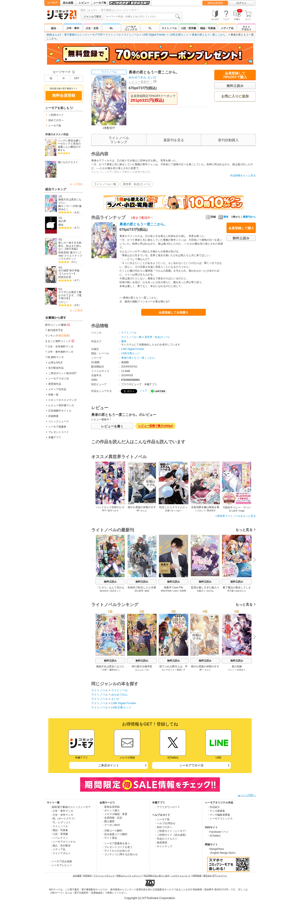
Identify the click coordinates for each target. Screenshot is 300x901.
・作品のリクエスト (165, 838)
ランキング (57, 335)
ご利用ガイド (56, 114)
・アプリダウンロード (167, 807)
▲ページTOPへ (247, 795)
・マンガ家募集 (216, 810)
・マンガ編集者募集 (218, 814)
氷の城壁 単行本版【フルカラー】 (68, 272)
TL (150, 28)
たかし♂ (63, 301)
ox (147, 670)
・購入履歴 (108, 821)
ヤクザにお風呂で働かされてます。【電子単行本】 (69, 295)
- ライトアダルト (61, 853)
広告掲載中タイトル (59, 410)
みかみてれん (138, 77)
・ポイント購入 (111, 810)
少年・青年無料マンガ (60, 351)
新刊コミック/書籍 (58, 324)
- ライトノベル (59, 826)
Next (253, 560)
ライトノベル (169, 28)
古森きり (201, 591)
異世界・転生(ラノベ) (136, 184)
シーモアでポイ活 (58, 378)
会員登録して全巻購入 (173, 312)
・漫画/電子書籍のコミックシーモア (70, 807)
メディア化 (227, 28)
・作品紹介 (213, 807)
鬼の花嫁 (237, 666)
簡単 (223, 216)
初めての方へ (56, 120)
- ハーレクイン (59, 837)
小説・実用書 (188, 28)
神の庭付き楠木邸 (142, 666)
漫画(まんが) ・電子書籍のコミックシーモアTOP (74, 34)
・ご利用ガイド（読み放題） (171, 834)
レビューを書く (112, 426)
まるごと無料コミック (60, 341)
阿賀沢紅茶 (64, 277)
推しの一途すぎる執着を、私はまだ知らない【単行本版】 (69, 245)
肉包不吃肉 (166, 591)
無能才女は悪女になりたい (69, 201)
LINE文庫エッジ (179, 34)
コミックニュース (58, 421)
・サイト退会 (109, 837)
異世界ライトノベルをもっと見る (236, 515)
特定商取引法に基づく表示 (156, 875)
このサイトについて (180, 875)
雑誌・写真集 (208, 28)
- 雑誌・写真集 (59, 830)
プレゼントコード (58, 432)
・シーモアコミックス (220, 818)
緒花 (147, 591)
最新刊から (249, 216)
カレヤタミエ (168, 670)
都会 (60, 224)
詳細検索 (53, 416)
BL (111, 28)
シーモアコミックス (130, 28)
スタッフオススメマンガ (62, 399)
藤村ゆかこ (114, 670)
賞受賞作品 (54, 383)
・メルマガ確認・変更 (114, 814)
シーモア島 (99, 2)
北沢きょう (115, 591)
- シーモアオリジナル (63, 841)
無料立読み (110, 581)
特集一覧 (53, 394)
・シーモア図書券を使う (116, 843)
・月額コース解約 (112, 830)
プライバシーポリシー (104, 875)
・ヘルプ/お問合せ (164, 823)
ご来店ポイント (108, 765)
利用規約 (87, 875)
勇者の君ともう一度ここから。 (210, 34)
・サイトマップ (163, 846)
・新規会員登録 (111, 806)
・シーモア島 (162, 819)
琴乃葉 (230, 591)
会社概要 (77, 875)
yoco (175, 591)
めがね (210, 591)
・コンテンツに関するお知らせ (120, 854)
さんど (207, 670)
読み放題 (68, 2)
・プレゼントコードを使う (117, 847)
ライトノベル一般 (105, 184)
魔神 (123, 341)
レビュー (84, 2)
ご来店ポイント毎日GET (62, 373)
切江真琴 (139, 591)
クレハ (231, 670)
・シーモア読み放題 (60, 861)
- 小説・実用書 (59, 834)
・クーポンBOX (111, 825)
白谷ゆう (241, 670)
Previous (94, 560)
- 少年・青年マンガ (62, 810)
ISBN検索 (196, 875)
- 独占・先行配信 (61, 845)
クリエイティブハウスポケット (70, 257)
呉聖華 (183, 591)
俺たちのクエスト (68, 162)
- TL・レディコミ (61, 822)
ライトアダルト (246, 28)
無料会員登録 (215, 2)
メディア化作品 (57, 389)
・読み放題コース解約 (114, 834)
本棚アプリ (54, 437)
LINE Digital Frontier (154, 34)
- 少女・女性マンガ (62, 814)
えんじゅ (139, 670)
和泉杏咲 (63, 252)
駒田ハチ (181, 670)
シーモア (52, 2)
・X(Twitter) (214, 835)
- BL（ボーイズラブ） (63, 818)
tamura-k (104, 591)
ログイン (241, 2)
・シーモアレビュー (60, 865)
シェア (143, 390)
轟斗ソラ (63, 206)
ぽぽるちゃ (240, 591)
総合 (53, 28)
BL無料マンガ (56, 357)
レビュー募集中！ (141, 81)
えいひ (151, 77)
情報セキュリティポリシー (129, 875)
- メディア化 (58, 849)
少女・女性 (92, 28)
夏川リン (75, 252)
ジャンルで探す (92, 16)
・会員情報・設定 (112, 817)
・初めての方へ (163, 827)
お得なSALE (55, 362)
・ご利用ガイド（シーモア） (171, 831)
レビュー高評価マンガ (61, 405)
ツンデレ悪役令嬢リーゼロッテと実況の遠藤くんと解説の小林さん (69, 145)
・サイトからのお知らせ (116, 850)
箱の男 (62, 221)
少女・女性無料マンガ (60, 346)
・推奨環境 (160, 842)
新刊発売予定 (55, 330)
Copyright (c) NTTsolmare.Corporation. (150, 898)
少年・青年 (72, 28)
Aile (60, 255)
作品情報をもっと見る (243, 175)
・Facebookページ (218, 831)
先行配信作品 (56, 367)
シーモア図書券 (57, 426)
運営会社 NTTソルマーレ (215, 875)
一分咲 (74, 206)
